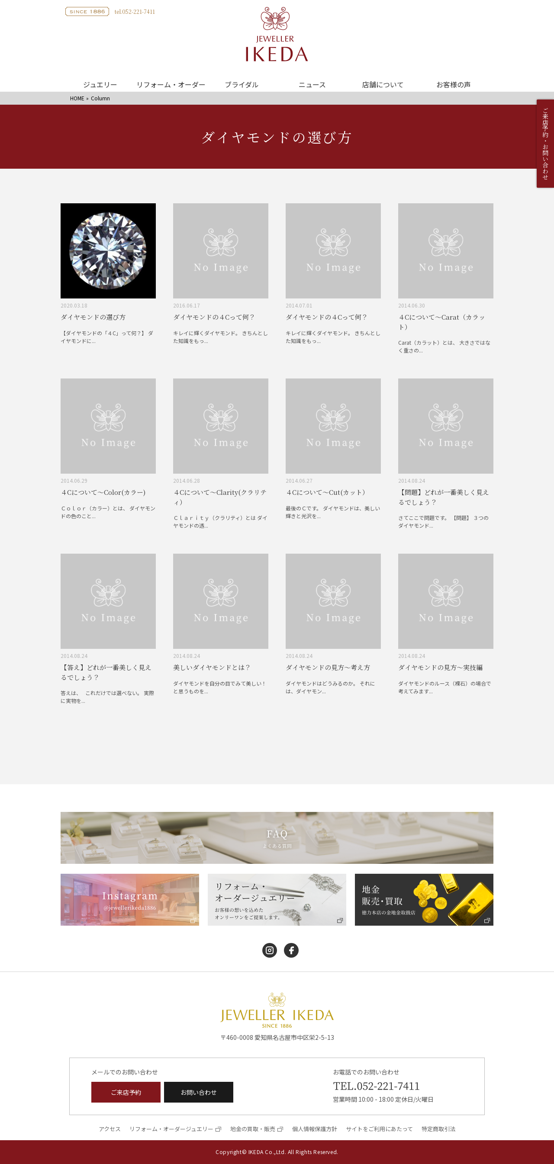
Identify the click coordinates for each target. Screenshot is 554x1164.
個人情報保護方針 (314, 1129)
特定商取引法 (438, 1129)
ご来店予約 (126, 1092)
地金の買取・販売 (252, 1129)
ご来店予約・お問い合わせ (545, 143)
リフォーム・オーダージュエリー (171, 1129)
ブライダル (242, 84)
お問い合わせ (198, 1092)
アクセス (110, 1129)
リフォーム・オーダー (171, 84)
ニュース (312, 84)
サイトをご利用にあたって (379, 1129)
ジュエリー (100, 84)
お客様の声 (453, 84)
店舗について (383, 84)
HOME (77, 98)
